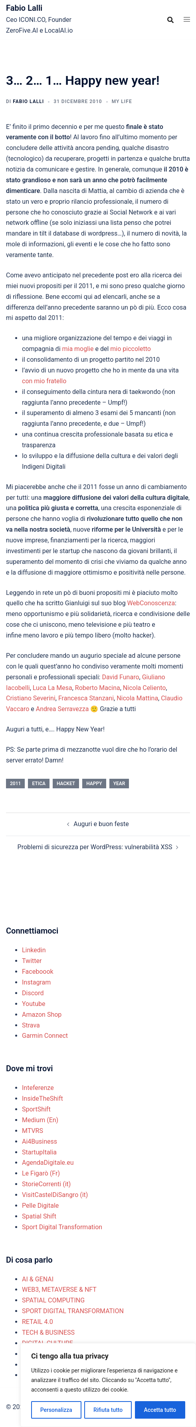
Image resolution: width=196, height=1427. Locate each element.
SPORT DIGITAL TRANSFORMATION (73, 1311)
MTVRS (32, 1131)
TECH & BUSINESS (48, 1332)
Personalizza (56, 1410)
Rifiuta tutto (108, 1410)
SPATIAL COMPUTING (53, 1300)
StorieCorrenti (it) (46, 1184)
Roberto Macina (97, 688)
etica (39, 783)
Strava (31, 1025)
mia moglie (77, 349)
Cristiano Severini (30, 698)
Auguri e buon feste (101, 824)
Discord (33, 993)
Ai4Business (39, 1141)
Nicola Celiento (144, 688)
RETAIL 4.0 (37, 1322)
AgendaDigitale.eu (48, 1162)
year (119, 783)
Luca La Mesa (52, 688)
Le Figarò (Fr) (41, 1173)
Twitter (32, 961)
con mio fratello (44, 381)
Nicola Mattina (137, 698)
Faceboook (37, 971)
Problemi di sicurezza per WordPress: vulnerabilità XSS (95, 847)
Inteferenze (38, 1088)
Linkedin (34, 950)
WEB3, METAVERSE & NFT (59, 1289)
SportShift (36, 1109)
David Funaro (120, 677)
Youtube (34, 1004)
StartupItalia (39, 1152)
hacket (66, 783)
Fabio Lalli (24, 8)
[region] (108, 1385)
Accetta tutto (160, 1410)
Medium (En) (40, 1120)
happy (94, 783)
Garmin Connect (45, 1035)
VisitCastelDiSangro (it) (55, 1195)
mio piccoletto (130, 349)
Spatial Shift (39, 1216)
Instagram (36, 982)
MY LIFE (122, 101)
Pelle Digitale (40, 1205)
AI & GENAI (37, 1279)
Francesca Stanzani (86, 698)
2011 (15, 783)
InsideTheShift (42, 1098)
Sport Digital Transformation (62, 1227)
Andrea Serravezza (62, 709)
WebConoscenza (151, 603)
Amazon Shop (41, 1014)
